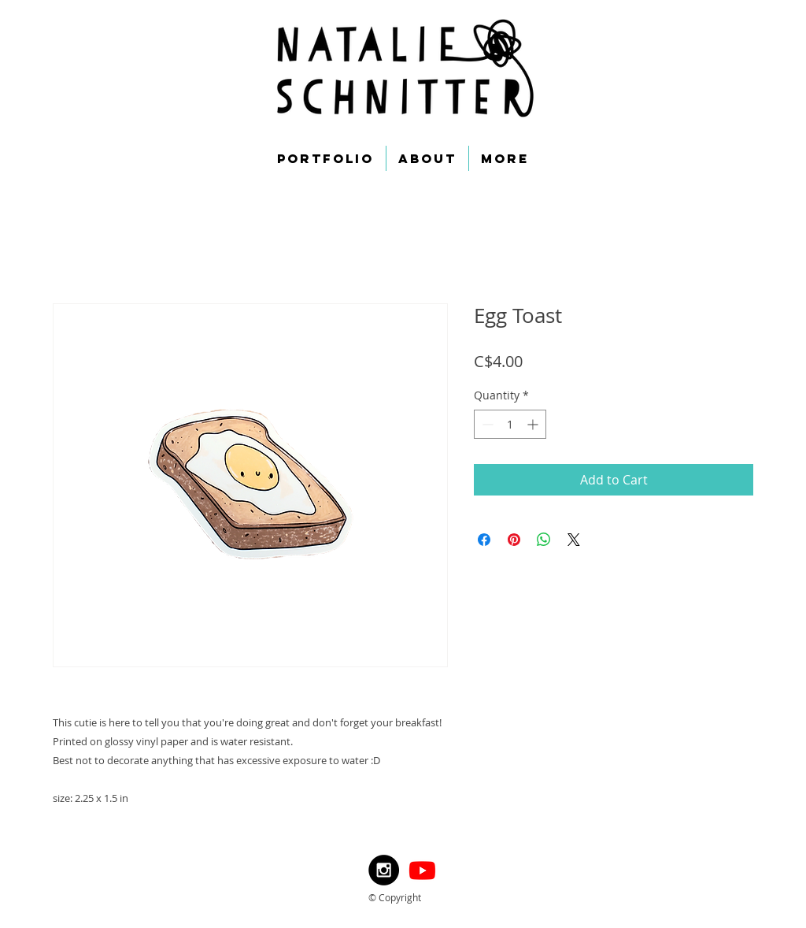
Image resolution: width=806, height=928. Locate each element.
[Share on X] (573, 539)
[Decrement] (486, 424)
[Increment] (534, 424)
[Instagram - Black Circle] (383, 870)
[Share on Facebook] (484, 539)
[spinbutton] (510, 424)
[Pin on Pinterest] (514, 539)
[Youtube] (422, 870)
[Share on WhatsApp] (543, 539)
